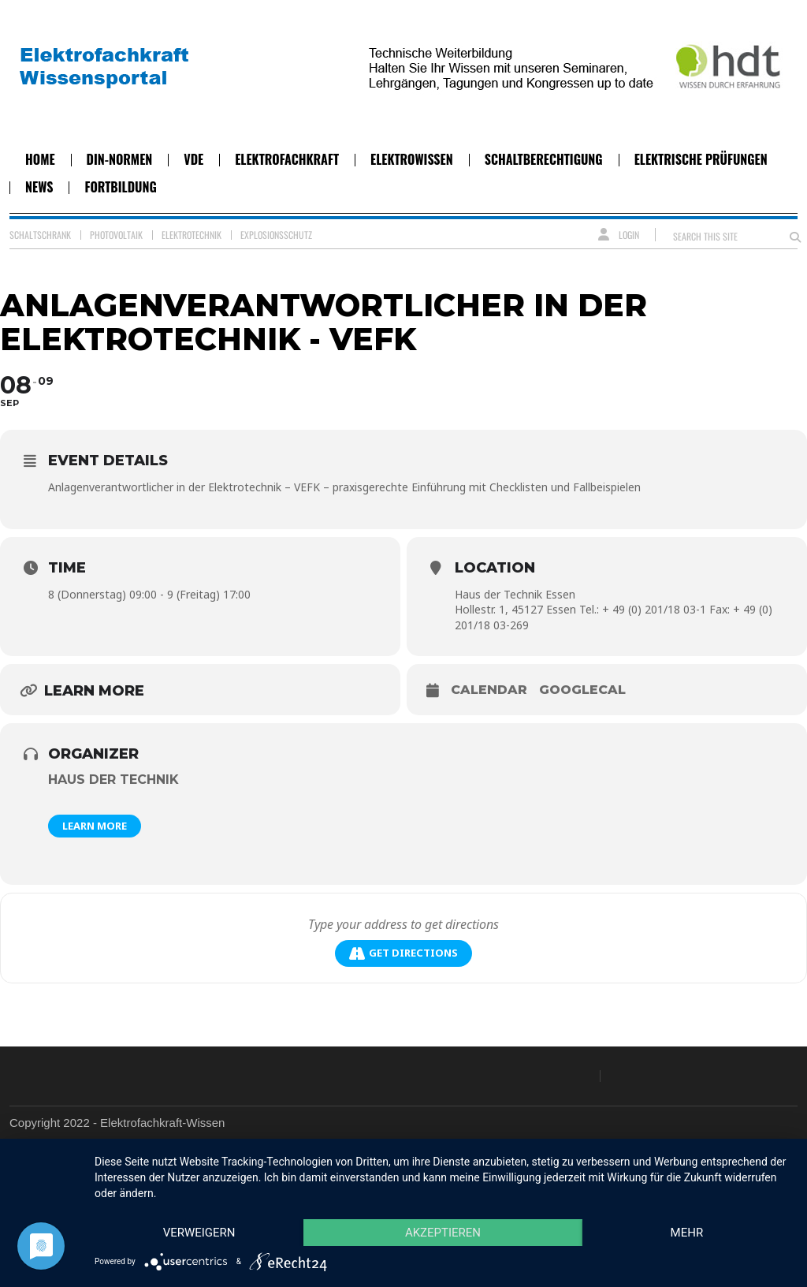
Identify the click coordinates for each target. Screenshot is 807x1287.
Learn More (94, 826)
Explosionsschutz (276, 234)
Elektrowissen (411, 159)
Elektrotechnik (191, 234)
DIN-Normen (120, 159)
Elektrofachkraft (287, 159)
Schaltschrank (40, 234)
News (39, 186)
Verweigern (199, 1232)
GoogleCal (582, 689)
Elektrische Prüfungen (701, 159)
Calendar (489, 689)
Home (40, 159)
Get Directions (403, 953)
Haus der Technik (113, 779)
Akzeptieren (443, 1232)
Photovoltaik (116, 234)
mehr (687, 1232)
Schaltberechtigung (544, 159)
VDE (193, 159)
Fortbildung (120, 186)
